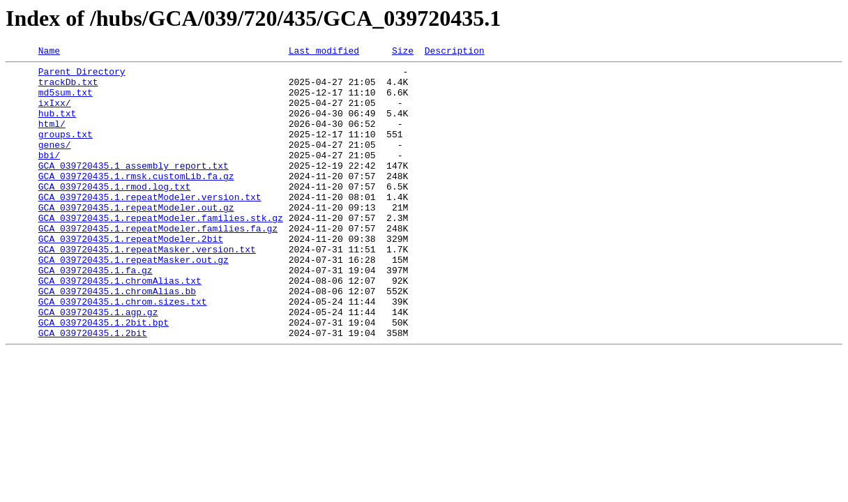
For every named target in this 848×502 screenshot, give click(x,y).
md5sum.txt (65, 100)
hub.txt (57, 125)
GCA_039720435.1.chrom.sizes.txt (122, 351)
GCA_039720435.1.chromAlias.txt (120, 326)
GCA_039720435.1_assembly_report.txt (133, 188)
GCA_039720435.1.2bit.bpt (103, 376)
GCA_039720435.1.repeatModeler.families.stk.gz (160, 251)
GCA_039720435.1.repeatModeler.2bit (130, 276)
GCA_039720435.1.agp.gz (98, 364)
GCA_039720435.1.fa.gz (95, 313)
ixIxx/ (54, 113)
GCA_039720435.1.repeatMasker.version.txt (147, 288)
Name (49, 52)
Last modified (324, 52)
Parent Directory (82, 75)
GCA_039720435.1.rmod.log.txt (114, 213)
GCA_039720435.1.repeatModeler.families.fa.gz (158, 263)
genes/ (54, 163)
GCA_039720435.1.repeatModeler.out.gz (136, 238)
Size (403, 52)
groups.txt (65, 150)
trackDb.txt (68, 88)
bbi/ (49, 175)
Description (455, 52)
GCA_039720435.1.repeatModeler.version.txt (150, 226)
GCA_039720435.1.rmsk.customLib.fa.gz (136, 201)
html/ (52, 138)
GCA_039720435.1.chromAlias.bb (117, 339)
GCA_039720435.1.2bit (92, 389)
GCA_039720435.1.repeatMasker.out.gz (133, 301)
